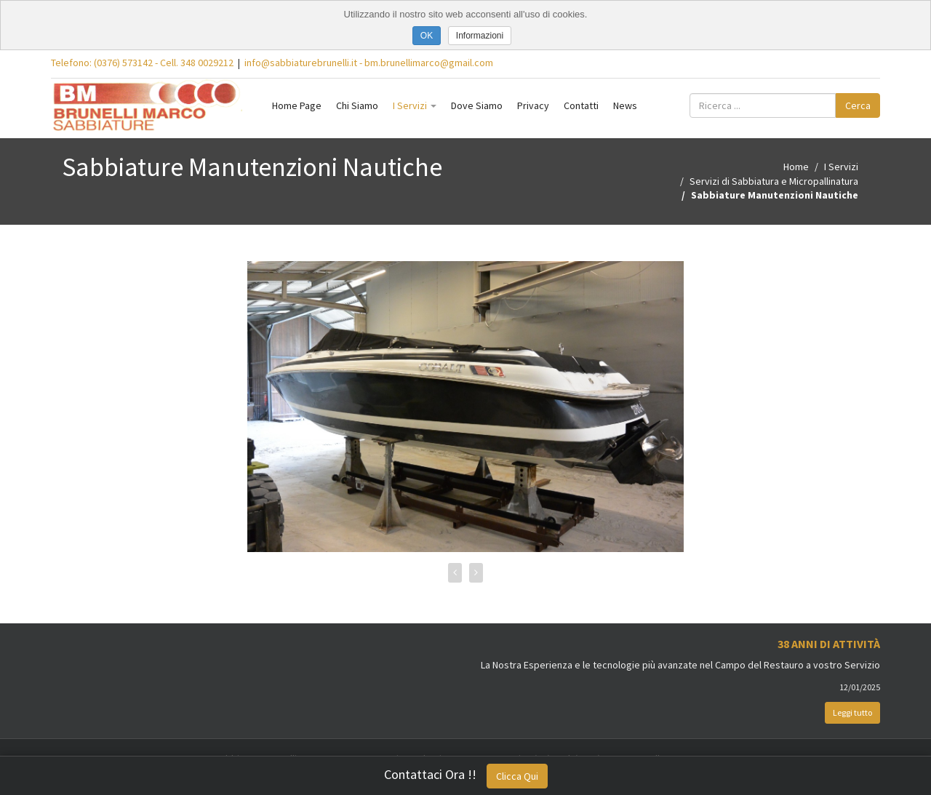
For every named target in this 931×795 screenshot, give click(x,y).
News (625, 105)
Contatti (581, 105)
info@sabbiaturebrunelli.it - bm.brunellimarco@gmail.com (368, 62)
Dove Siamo (477, 105)
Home (796, 166)
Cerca (858, 105)
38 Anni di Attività (829, 643)
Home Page (296, 105)
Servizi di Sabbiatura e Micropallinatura (774, 181)
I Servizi (414, 105)
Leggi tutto (852, 712)
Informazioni (479, 36)
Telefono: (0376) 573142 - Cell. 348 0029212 (142, 62)
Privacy (533, 105)
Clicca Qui (517, 776)
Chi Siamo (357, 105)
